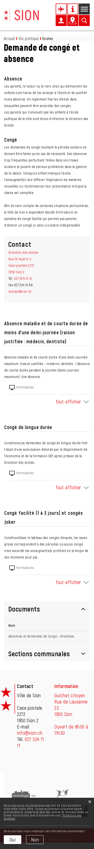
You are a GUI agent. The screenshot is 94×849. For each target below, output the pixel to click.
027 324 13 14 (23, 278)
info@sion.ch (29, 739)
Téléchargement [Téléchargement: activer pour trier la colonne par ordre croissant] (64, 625)
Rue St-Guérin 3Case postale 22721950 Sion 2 (21, 265)
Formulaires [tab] (21, 387)
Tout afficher (68, 401)
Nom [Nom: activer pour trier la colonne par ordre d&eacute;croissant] (12, 625)
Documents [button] (24, 608)
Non (35, 839)
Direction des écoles (23, 252)
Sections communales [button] (39, 660)
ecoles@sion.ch (20, 291)
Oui (13, 839)
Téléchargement (69, 639)
